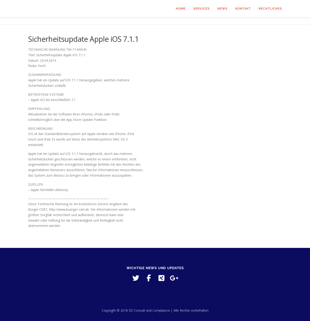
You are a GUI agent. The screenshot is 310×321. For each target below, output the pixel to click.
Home (181, 8)
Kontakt (243, 8)
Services (201, 8)
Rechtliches (270, 8)
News (222, 8)
